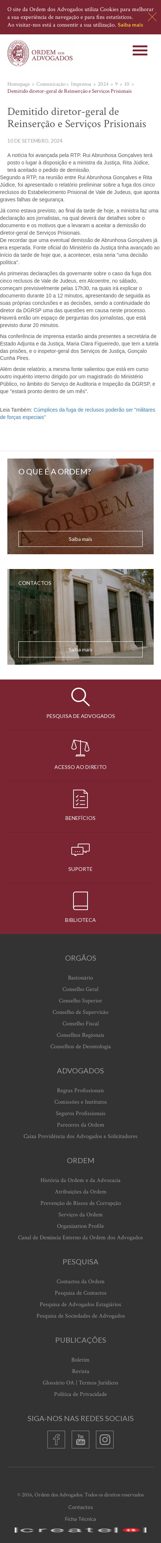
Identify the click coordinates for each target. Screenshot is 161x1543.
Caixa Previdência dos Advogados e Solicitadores (80, 1136)
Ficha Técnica (80, 1519)
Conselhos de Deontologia (80, 1046)
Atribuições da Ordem (81, 1192)
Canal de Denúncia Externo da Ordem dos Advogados (80, 1237)
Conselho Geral (80, 989)
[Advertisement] (1, 403)
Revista (80, 1371)
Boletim (80, 1360)
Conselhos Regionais (80, 1035)
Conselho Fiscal (80, 1024)
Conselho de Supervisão (80, 1012)
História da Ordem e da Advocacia (80, 1180)
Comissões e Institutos (80, 1102)
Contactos (80, 1507)
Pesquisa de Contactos (81, 1293)
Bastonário (80, 978)
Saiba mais (130, 24)
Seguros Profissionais (80, 1113)
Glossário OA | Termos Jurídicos (80, 1383)
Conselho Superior (80, 1001)
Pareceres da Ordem (80, 1125)
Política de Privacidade (80, 1394)
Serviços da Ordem (80, 1215)
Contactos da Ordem (81, 1281)
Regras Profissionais (80, 1090)
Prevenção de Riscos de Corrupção (80, 1203)
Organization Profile (80, 1226)
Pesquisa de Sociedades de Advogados (80, 1316)
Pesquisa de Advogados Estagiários (80, 1304)
